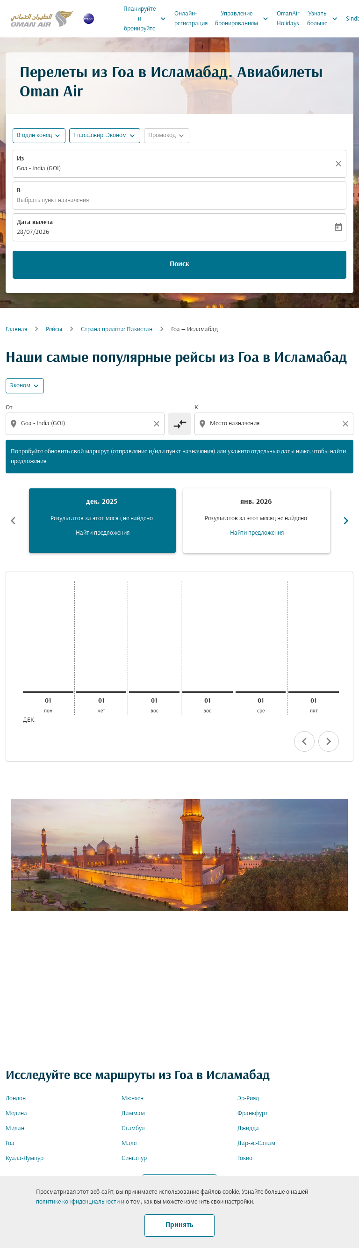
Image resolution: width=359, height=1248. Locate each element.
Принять (179, 1225)
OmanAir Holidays (288, 18)
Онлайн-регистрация (191, 18)
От (9, 407)
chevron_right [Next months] (345, 520)
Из (20, 158)
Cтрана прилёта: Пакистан (116, 329)
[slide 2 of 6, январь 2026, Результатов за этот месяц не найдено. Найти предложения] (256, 520)
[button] (104, 135)
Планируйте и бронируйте (147, 19)
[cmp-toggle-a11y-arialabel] (179, 424)
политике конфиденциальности (78, 1201)
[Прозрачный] (340, 163)
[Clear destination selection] (347, 424)
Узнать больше (324, 19)
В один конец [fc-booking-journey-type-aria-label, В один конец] (34, 135)
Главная (16, 329)
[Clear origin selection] (158, 424)
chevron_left (304, 741)
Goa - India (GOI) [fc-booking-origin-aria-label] (39, 168)
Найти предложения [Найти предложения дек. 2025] (102, 533)
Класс (250, 819)
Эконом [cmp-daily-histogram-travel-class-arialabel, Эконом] (20, 385)
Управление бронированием (244, 19)
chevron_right (328, 741)
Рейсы (54, 329)
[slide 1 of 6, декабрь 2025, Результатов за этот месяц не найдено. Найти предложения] (102, 520)
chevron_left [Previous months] (13, 520)
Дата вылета (35, 222)
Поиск (179, 264)
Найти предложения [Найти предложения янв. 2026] (257, 533)
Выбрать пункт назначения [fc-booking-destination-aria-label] (53, 200)
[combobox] (86, 423)
